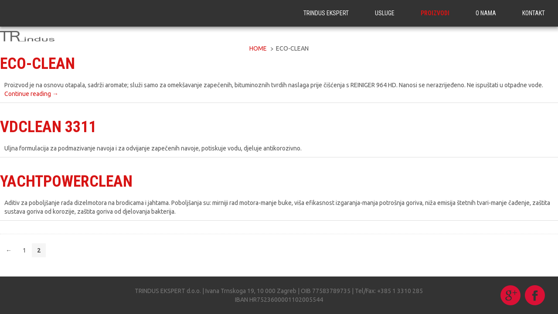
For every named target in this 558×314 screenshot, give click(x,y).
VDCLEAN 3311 (48, 127)
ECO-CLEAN (37, 64)
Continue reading (31, 93)
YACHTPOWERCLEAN (66, 181)
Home (258, 48)
